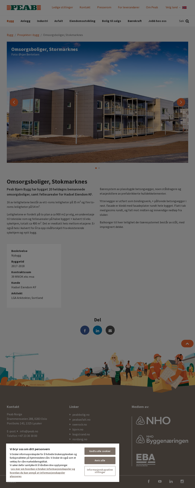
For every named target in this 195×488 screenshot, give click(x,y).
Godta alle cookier (100, 451)
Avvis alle (100, 460)
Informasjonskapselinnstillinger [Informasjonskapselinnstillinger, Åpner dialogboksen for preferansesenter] (100, 471)
